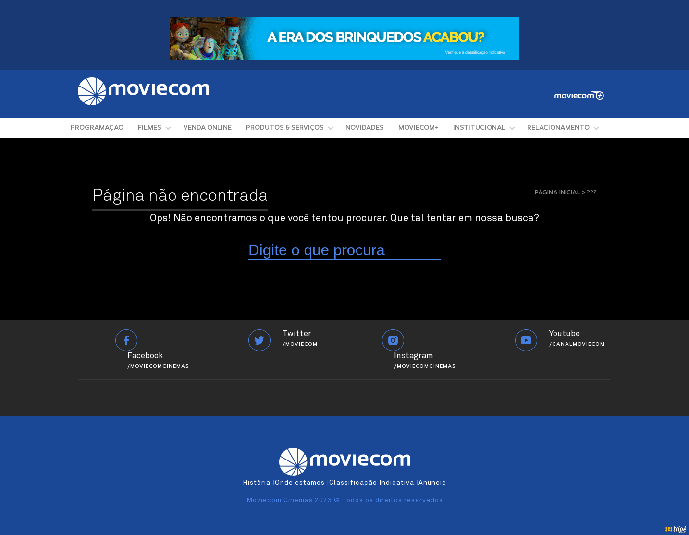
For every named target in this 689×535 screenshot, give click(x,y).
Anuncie (432, 482)
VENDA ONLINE (207, 128)
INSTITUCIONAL (479, 128)
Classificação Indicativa (371, 482)
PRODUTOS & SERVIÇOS (285, 128)
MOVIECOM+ (418, 128)
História (257, 482)
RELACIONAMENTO (558, 128)
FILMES (149, 128)
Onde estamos (300, 482)
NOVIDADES (364, 128)
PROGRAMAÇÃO (97, 128)
